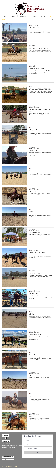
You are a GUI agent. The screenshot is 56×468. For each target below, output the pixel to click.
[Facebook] (6, 438)
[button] (52, 19)
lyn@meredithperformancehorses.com (12, 445)
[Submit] (38, 452)
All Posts (3, 19)
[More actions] (51, 25)
